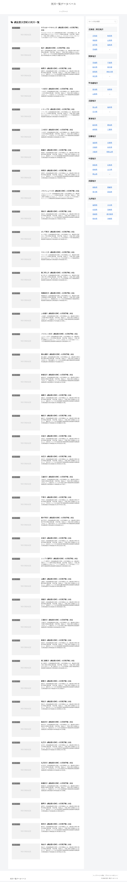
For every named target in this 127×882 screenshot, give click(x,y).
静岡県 (95, 129)
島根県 (95, 170)
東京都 (109, 67)
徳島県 (95, 187)
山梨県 (95, 94)
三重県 (109, 129)
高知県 (109, 192)
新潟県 (95, 89)
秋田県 (109, 36)
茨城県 (95, 63)
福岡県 (95, 205)
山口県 (109, 170)
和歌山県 (110, 152)
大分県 (109, 205)
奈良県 (109, 147)
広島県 (109, 165)
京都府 (95, 147)
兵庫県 (109, 143)
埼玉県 (95, 76)
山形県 (109, 40)
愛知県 (109, 125)
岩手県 (95, 45)
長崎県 (95, 214)
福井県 (109, 107)
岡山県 (95, 174)
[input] (102, 22)
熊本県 (95, 219)
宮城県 (95, 49)
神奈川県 (110, 72)
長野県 (109, 89)
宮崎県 (109, 210)
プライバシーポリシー (111, 876)
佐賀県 (95, 210)
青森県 (95, 40)
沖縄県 (109, 219)
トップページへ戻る (97, 876)
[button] (115, 22)
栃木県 (95, 67)
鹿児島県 (110, 214)
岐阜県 (95, 125)
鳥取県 (95, 165)
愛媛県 (109, 187)
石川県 (95, 112)
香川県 (95, 192)
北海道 (95, 36)
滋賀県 (95, 143)
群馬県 (95, 72)
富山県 (95, 107)
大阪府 (95, 152)
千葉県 (109, 63)
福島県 (109, 45)
